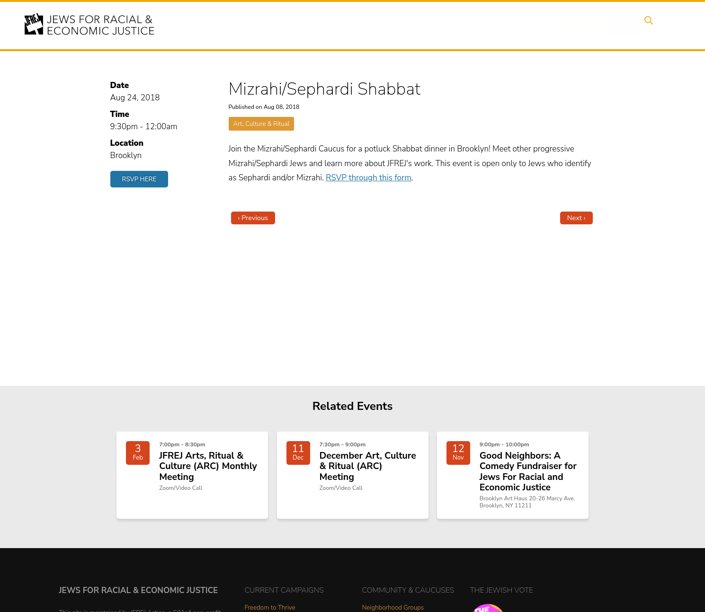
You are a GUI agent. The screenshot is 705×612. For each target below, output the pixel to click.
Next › (576, 217)
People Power (439, 25)
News (488, 25)
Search (655, 25)
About (314, 25)
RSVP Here (139, 179)
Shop (620, 25)
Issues (389, 25)
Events (352, 25)
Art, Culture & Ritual (261, 123)
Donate (583, 25)
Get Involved (534, 25)
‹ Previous (253, 217)
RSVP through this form (368, 177)
